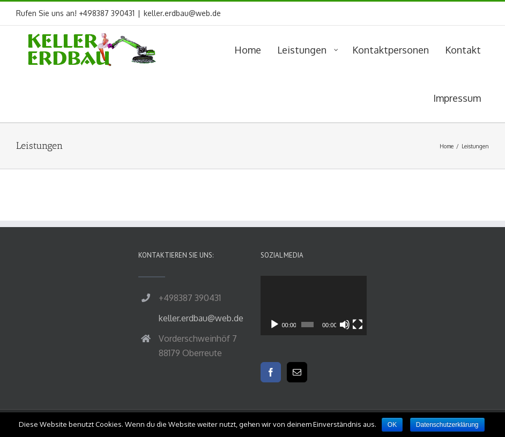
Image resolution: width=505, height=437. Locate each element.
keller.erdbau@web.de (182, 13)
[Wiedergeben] (274, 324)
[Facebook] (271, 372)
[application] (314, 305)
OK (392, 424)
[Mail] (297, 372)
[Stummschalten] (344, 324)
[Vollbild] (357, 324)
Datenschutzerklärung (447, 424)
